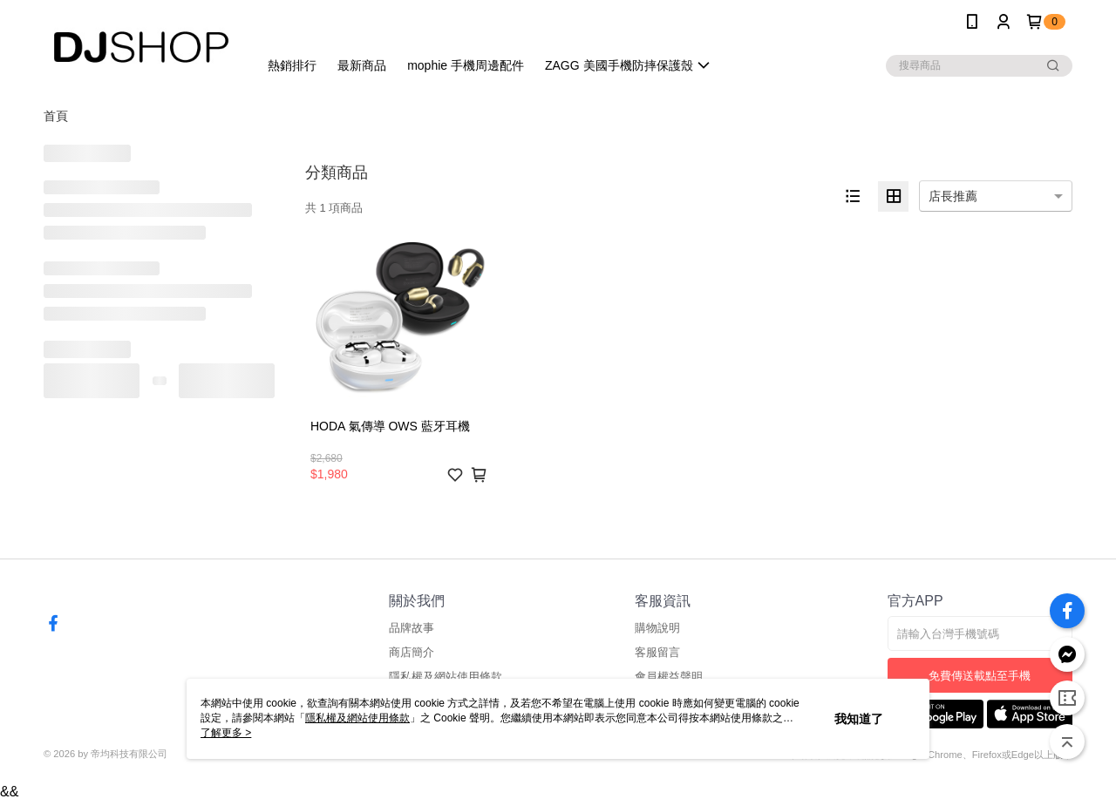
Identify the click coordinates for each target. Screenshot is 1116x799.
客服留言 (657, 652)
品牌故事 (411, 627)
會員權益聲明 (669, 676)
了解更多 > (226, 733)
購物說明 (657, 627)
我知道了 (858, 719)
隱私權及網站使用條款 (445, 676)
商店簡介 (411, 652)
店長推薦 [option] (953, 196)
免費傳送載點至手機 (980, 675)
